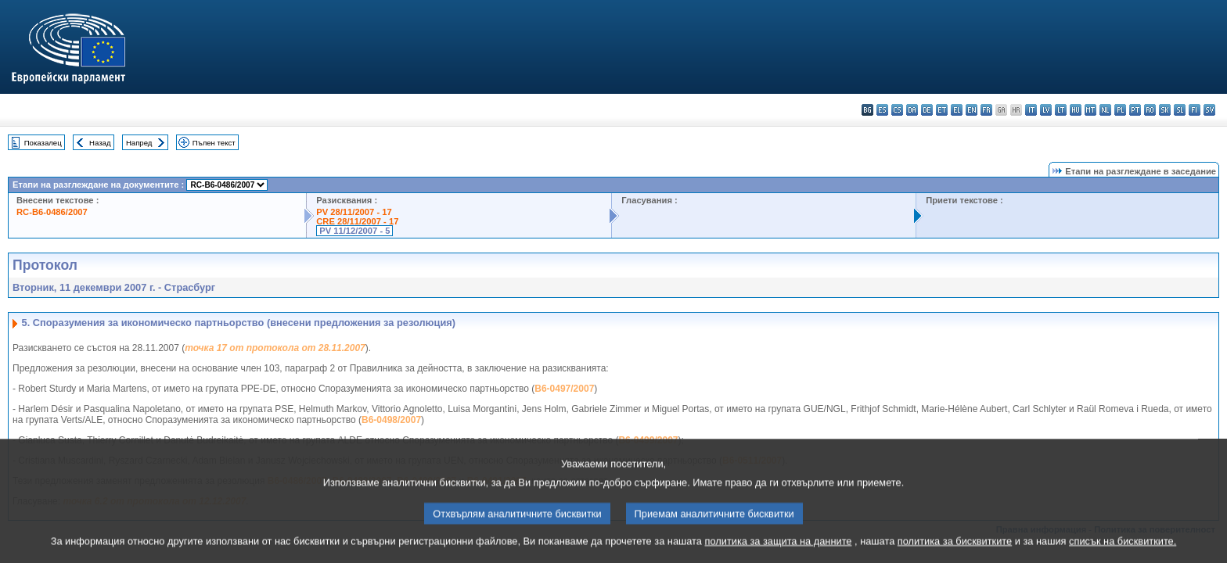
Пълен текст (214, 142)
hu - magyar (1075, 110)
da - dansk (912, 110)
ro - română (1150, 110)
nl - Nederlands (1105, 110)
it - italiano (1031, 110)
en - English (971, 110)
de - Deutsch (927, 110)
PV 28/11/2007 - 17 (353, 212)
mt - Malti (1090, 110)
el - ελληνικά (957, 110)
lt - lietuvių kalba (1061, 110)
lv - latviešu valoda (1046, 110)
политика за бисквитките (955, 549)
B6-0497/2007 (564, 388)
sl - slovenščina (1180, 110)
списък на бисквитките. (1122, 549)
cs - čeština (897, 110)
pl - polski (1120, 110)
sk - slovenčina (1165, 110)
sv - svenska (1209, 110)
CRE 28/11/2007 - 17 (357, 221)
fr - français (986, 110)
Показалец (43, 142)
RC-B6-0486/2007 (52, 212)
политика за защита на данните (778, 549)
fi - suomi (1194, 110)
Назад (100, 142)
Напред (139, 142)
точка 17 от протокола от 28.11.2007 (275, 347)
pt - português (1135, 110)
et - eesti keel (942, 110)
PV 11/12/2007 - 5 (354, 230)
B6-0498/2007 (391, 419)
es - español (882, 110)
